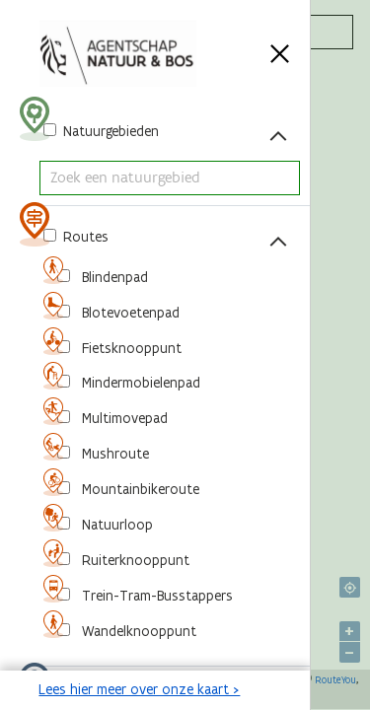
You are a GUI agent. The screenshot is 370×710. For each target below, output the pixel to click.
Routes (84, 237)
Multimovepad (123, 418)
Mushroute (113, 453)
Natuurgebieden (109, 131)
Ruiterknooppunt (133, 560)
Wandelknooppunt (137, 631)
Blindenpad (113, 277)
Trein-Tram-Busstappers (155, 595)
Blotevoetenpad (129, 312)
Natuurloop (115, 524)
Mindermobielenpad (139, 382)
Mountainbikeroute (138, 489)
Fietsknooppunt (130, 348)
